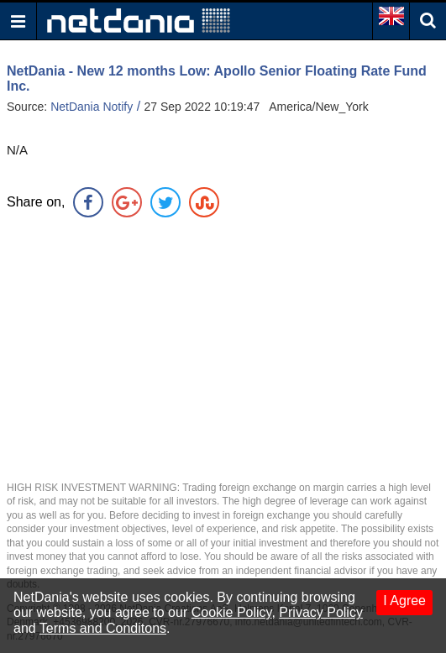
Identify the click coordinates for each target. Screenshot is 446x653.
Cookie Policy (232, 612)
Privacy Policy (321, 612)
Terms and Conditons (102, 628)
